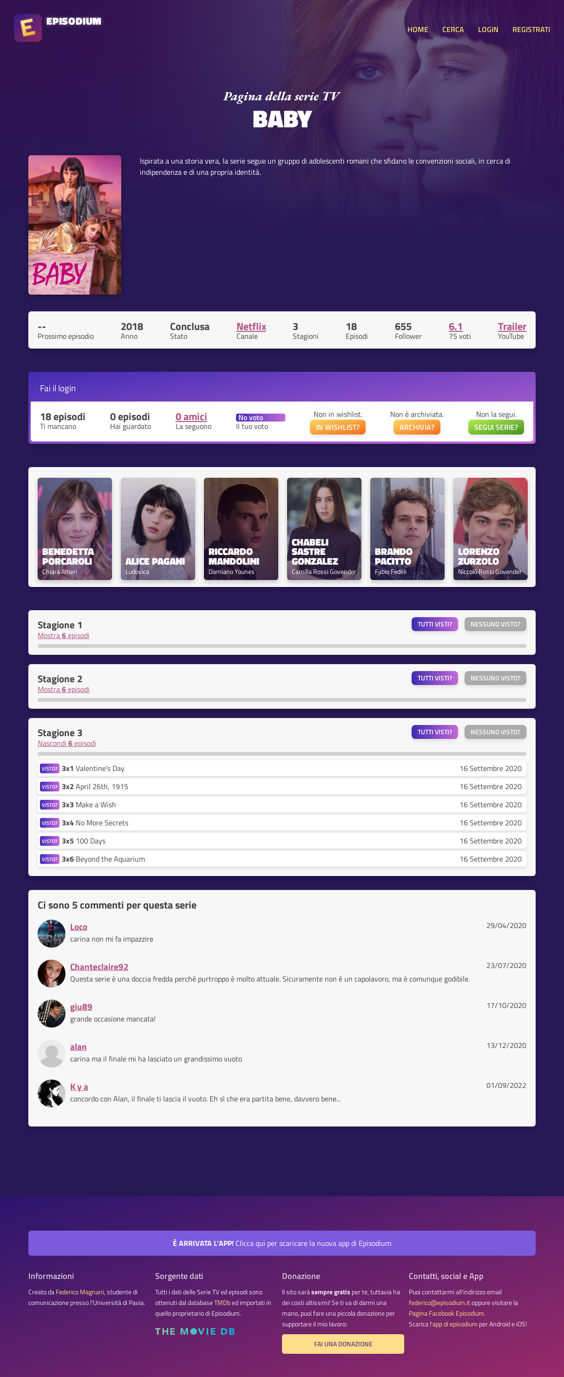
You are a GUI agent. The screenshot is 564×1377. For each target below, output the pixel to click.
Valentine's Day (93, 768)
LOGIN (488, 29)
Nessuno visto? (495, 624)
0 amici (191, 416)
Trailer (512, 326)
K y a (79, 1086)
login (67, 388)
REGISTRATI (531, 29)
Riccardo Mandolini (234, 556)
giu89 (81, 1006)
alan (78, 1046)
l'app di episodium (454, 1324)
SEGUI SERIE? (496, 427)
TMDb (222, 1303)
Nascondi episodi (67, 743)
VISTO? (50, 768)
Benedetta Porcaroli (69, 556)
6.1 (456, 326)
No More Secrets (95, 822)
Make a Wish (89, 804)
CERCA (453, 29)
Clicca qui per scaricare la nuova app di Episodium (282, 1243)
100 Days (83, 840)
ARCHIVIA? (417, 427)
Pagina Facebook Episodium (446, 1313)
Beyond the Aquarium (103, 858)
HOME (417, 29)
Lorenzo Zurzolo (480, 556)
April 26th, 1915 (95, 786)
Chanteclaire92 (99, 966)
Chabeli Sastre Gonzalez (315, 551)
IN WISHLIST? (338, 427)
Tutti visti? (435, 624)
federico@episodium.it (439, 1303)
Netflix (251, 326)
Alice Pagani (155, 561)
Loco (78, 926)
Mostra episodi (64, 635)
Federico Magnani (80, 1292)
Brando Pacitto (395, 556)
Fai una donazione (343, 1344)
